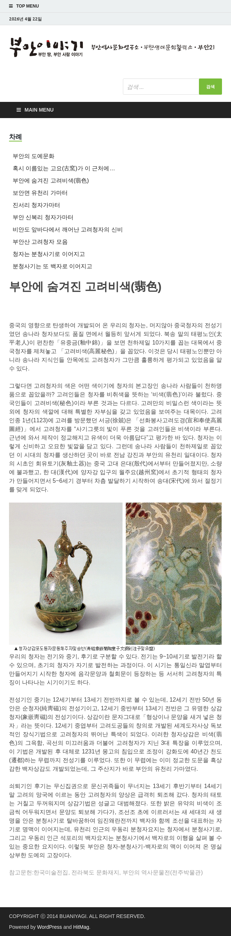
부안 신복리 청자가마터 (43, 217)
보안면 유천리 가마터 (40, 193)
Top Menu (27, 6)
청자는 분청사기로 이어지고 (49, 254)
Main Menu (39, 110)
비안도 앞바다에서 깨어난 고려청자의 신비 (68, 229)
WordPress (49, 927)
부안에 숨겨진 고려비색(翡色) (51, 180)
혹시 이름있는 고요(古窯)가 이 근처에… (64, 168)
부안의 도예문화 (33, 156)
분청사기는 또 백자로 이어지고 (52, 266)
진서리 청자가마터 (36, 205)
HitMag (81, 927)
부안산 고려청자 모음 (40, 242)
